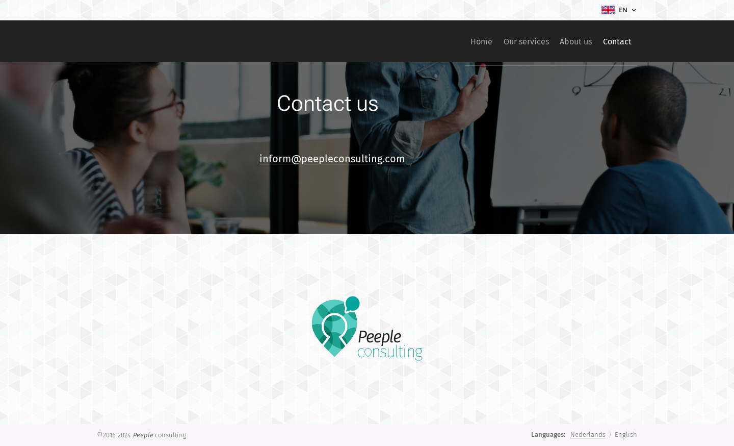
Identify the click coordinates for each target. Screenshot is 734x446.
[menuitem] (456, 41)
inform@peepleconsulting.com (332, 159)
